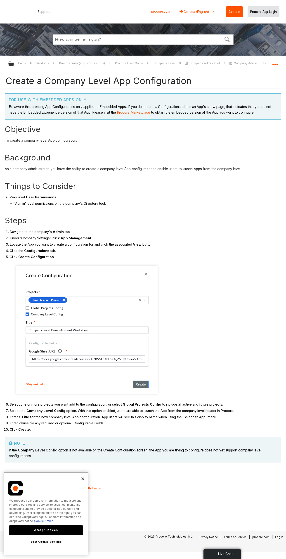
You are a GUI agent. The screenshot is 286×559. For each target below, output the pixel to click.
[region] (46, 513)
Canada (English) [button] (196, 12)
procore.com (160, 11)
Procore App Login (263, 12)
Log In (279, 537)
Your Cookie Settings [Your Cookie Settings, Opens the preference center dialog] (46, 541)
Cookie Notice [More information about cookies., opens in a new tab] (43, 521)
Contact (234, 12)
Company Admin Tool (203, 63)
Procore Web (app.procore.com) (82, 63)
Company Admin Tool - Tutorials (254, 63)
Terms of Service (235, 537)
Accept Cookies (46, 530)
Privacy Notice (208, 537)
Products (43, 63)
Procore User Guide (129, 63)
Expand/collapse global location (275, 62)
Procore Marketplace (133, 112)
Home (22, 63)
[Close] (83, 479)
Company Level (165, 63)
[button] (227, 39)
